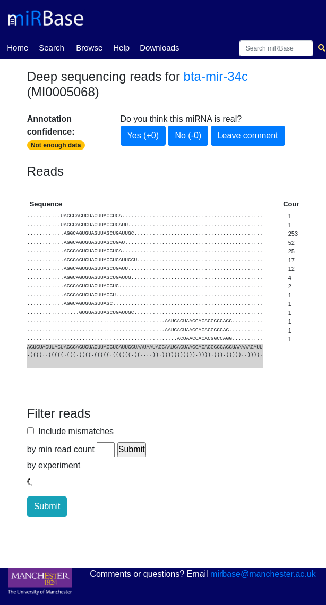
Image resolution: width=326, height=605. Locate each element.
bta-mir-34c (216, 76)
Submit (47, 506)
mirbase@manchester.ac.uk (263, 573)
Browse (89, 47)
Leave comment (248, 135)
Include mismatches (74, 431)
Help (121, 47)
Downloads (159, 47)
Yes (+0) (143, 135)
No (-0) (188, 135)
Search (51, 47)
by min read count (61, 449)
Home (17, 47)
